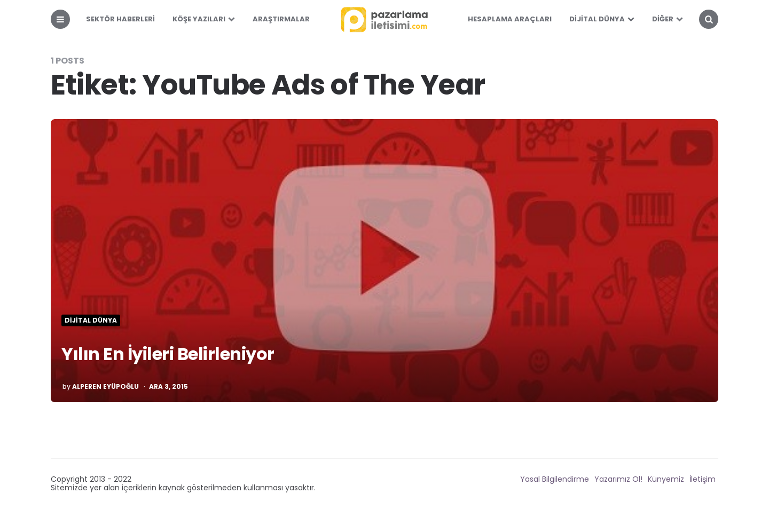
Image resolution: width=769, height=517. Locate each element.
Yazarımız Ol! (618, 479)
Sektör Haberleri (120, 19)
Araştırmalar (281, 19)
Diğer (662, 19)
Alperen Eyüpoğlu (105, 386)
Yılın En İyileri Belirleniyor (167, 354)
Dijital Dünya (597, 19)
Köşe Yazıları (198, 19)
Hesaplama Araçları (510, 19)
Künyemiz (666, 479)
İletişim (702, 479)
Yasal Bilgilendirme (554, 479)
